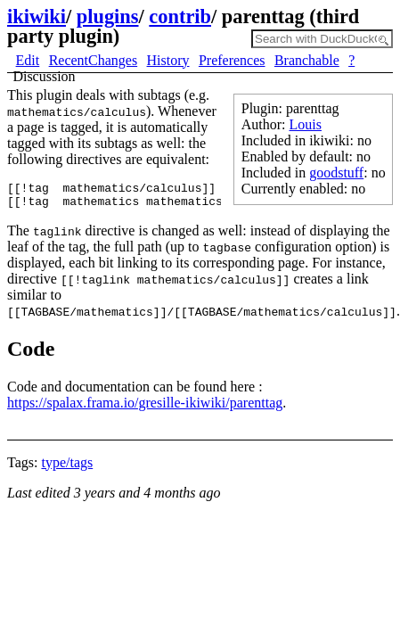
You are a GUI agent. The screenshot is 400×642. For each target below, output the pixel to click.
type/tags (67, 467)
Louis (306, 124)
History (168, 60)
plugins (108, 16)
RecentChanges (93, 60)
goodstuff (336, 172)
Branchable (306, 60)
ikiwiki (36, 16)
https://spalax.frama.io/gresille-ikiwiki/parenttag (144, 408)
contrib (180, 16)
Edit (28, 60)
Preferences (232, 60)
